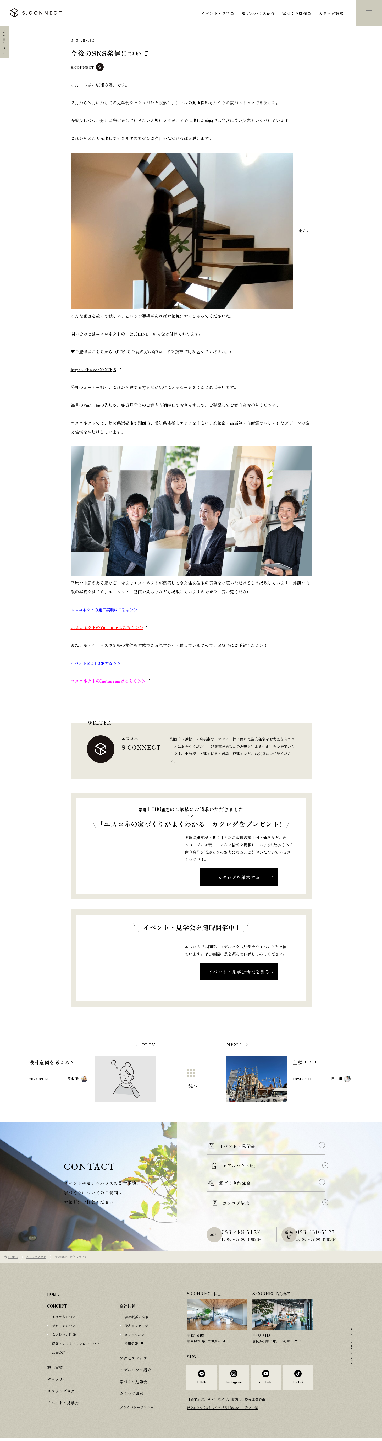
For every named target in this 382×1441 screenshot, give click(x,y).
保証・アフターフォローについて (77, 1343)
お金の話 (58, 1352)
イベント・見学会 (217, 13)
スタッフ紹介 (134, 1334)
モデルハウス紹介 (258, 13)
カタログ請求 (331, 13)
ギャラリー (57, 1378)
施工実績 (55, 1367)
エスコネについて (65, 1316)
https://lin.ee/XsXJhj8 (93, 369)
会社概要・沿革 (136, 1316)
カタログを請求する (239, 877)
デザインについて (65, 1325)
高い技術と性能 (64, 1334)
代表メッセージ (136, 1325)
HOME (13, 1257)
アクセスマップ (133, 1358)
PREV (149, 1045)
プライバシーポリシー (137, 1407)
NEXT (233, 1044)
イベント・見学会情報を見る (238, 971)
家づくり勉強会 (296, 13)
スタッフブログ (36, 1257)
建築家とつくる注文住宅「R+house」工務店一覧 (225, 1411)
